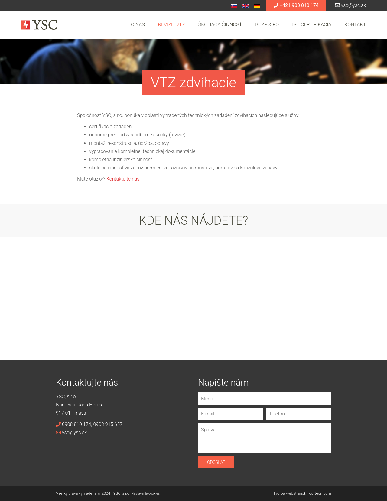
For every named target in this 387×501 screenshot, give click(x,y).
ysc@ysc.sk (350, 5)
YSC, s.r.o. (121, 493)
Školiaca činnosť (220, 25)
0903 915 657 (107, 424)
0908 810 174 (73, 424)
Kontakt (355, 25)
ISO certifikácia (311, 25)
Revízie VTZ (171, 25)
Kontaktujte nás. (123, 179)
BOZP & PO (267, 25)
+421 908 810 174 (296, 5)
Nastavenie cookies (145, 494)
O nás (138, 25)
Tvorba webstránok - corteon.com (302, 493)
